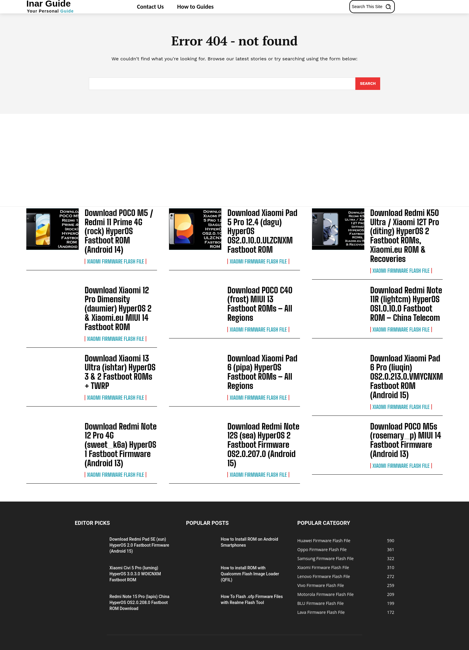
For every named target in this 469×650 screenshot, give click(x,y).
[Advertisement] (234, 158)
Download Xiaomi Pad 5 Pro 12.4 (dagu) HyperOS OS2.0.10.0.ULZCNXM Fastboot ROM (260, 224)
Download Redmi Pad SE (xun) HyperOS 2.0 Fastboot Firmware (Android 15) (139, 502)
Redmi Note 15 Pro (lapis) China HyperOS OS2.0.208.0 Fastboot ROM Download (139, 560)
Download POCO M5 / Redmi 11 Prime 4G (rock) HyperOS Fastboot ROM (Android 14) (118, 224)
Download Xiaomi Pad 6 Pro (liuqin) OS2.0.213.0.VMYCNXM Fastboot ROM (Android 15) (403, 351)
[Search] (367, 83)
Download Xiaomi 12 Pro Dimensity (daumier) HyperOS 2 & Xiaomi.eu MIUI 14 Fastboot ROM (118, 293)
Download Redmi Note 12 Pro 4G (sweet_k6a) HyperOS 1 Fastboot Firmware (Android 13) (119, 409)
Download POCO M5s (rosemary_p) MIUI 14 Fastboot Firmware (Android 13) (400, 409)
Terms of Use (383, 644)
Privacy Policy (310, 644)
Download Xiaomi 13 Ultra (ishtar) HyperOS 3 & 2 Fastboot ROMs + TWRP (120, 347)
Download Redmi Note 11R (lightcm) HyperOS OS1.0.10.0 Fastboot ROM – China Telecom (405, 293)
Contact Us (357, 644)
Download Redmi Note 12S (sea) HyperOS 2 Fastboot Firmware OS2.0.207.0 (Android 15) (263, 409)
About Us (334, 644)
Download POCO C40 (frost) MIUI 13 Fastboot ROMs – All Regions (260, 293)
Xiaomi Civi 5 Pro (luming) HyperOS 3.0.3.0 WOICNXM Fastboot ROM (135, 531)
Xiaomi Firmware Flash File (115, 247)
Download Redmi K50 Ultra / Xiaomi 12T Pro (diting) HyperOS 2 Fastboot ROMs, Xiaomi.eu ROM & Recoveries (400, 232)
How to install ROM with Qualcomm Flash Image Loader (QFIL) (250, 531)
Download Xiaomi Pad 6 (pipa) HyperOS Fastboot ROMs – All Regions (261, 347)
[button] (373, 7)
